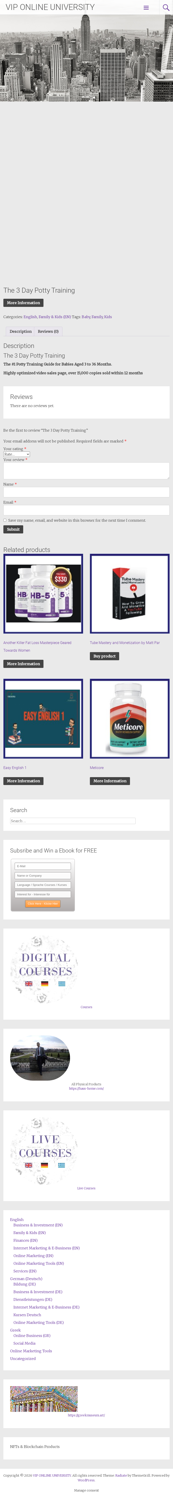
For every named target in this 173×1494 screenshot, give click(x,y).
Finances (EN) (26, 1240)
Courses (86, 1007)
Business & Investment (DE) (38, 1292)
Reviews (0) (48, 331)
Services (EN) (25, 1271)
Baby (86, 317)
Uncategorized (23, 1358)
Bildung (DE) (25, 1284)
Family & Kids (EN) (55, 317)
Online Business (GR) (32, 1335)
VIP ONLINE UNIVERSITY (50, 7)
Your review (15, 459)
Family (97, 317)
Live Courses (86, 1188)
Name (10, 484)
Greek (15, 1330)
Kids (108, 317)
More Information (23, 303)
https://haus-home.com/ (86, 1089)
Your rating (14, 449)
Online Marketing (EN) (33, 1255)
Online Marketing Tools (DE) (39, 1322)
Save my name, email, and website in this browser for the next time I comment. (77, 520)
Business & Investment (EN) (38, 1225)
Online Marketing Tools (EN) (39, 1263)
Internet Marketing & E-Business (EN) (47, 1248)
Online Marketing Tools (31, 1351)
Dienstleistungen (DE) (33, 1299)
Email (9, 502)
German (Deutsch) (26, 1278)
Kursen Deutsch (27, 1315)
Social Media (24, 1343)
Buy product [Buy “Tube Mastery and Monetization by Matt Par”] (104, 656)
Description (21, 331)
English (30, 317)
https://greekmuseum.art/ (86, 1415)
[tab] (20, 331)
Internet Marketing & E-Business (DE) (47, 1307)
